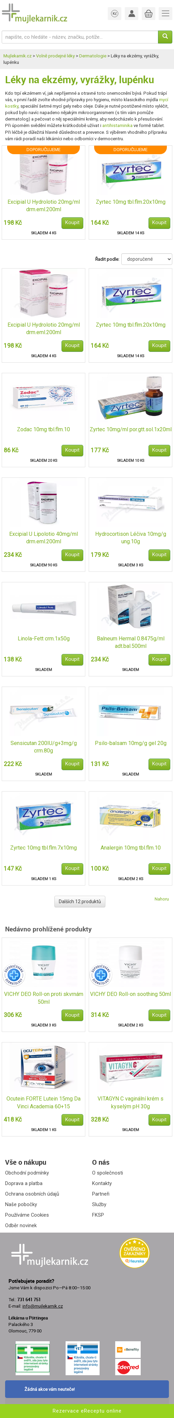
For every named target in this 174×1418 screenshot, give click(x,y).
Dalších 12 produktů (80, 901)
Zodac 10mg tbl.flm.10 (43, 429)
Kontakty (102, 1183)
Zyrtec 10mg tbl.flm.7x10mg (43, 847)
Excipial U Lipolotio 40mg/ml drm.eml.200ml (43, 538)
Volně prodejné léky (55, 55)
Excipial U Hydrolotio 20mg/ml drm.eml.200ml (43, 206)
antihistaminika (117, 125)
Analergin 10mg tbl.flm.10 (131, 847)
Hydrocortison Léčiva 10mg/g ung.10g (130, 538)
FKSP (98, 1215)
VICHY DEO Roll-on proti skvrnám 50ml (43, 998)
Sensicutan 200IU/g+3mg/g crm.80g (44, 747)
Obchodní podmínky (27, 1173)
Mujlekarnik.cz (17, 55)
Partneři (100, 1194)
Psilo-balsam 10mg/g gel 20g (131, 743)
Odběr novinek (21, 1225)
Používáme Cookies (27, 1215)
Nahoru (162, 899)
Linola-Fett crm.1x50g (44, 638)
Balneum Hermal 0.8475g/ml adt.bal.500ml (130, 642)
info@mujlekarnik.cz (42, 1306)
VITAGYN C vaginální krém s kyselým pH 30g (130, 1102)
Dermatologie (92, 55)
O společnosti (107, 1173)
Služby (99, 1204)
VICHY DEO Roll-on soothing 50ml (130, 994)
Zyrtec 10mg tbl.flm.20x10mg (131, 202)
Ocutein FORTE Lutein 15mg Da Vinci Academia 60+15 (43, 1102)
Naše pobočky (21, 1204)
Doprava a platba (23, 1183)
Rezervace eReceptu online (87, 1411)
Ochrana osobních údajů (32, 1194)
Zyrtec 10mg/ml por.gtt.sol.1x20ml (131, 429)
